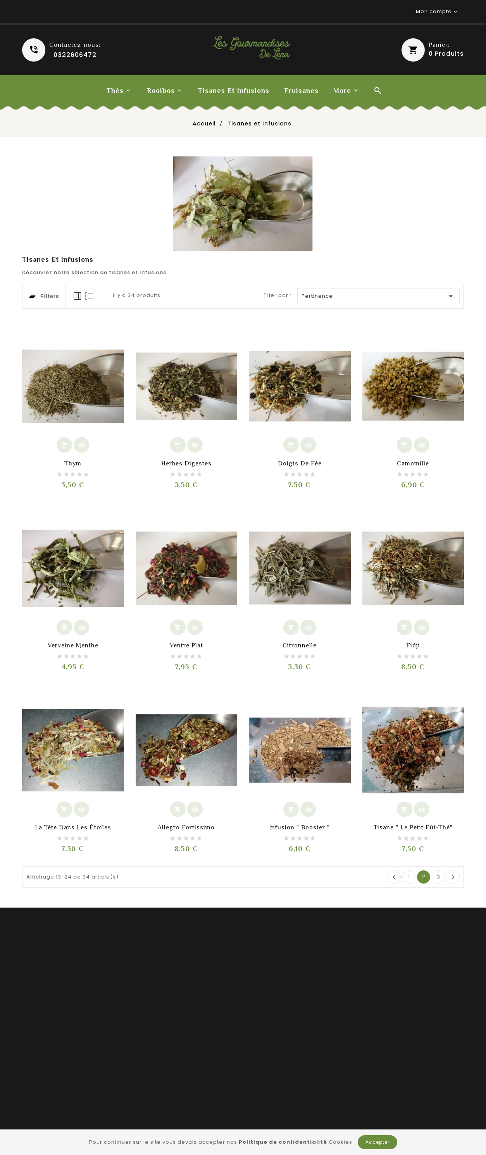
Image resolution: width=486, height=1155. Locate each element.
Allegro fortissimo (186, 827)
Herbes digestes (186, 463)
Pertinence (379, 296)
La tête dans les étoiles (73, 827)
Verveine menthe (73, 645)
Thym (72, 463)
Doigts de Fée (300, 463)
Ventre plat (186, 645)
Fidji (413, 645)
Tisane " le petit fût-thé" (413, 827)
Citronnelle (300, 645)
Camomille (413, 463)
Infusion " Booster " (299, 827)
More (342, 90)
